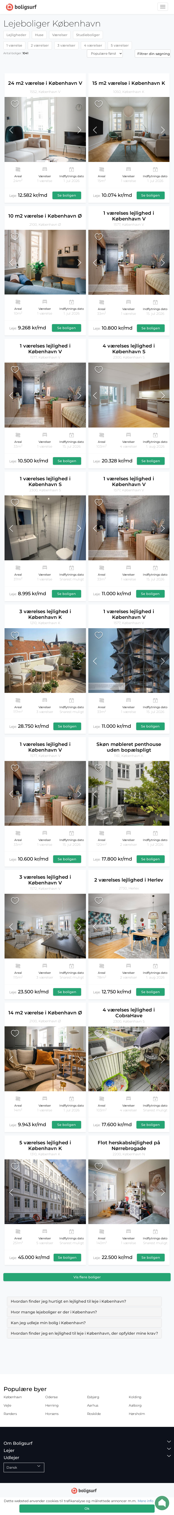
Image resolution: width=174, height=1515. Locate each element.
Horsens (51, 1414)
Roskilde (94, 1414)
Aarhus (93, 1405)
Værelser (59, 35)
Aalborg (135, 1405)
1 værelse (14, 45)
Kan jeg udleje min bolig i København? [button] (48, 1323)
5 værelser (120, 45)
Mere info (145, 1501)
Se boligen (66, 195)
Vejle (7, 1405)
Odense (51, 1397)
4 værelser (93, 45)
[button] (15, 129)
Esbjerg (93, 1397)
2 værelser (40, 45)
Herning (51, 1405)
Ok (87, 1508)
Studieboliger (88, 35)
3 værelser (66, 45)
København (13, 1397)
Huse (39, 35)
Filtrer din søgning (153, 54)
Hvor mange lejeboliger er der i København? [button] (54, 1312)
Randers (10, 1414)
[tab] (84, 1301)
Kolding (135, 1397)
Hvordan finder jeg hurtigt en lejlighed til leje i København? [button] (68, 1301)
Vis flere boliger (87, 1277)
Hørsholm (137, 1414)
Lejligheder (16, 35)
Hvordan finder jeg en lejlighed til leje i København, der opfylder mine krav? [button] (84, 1333)
